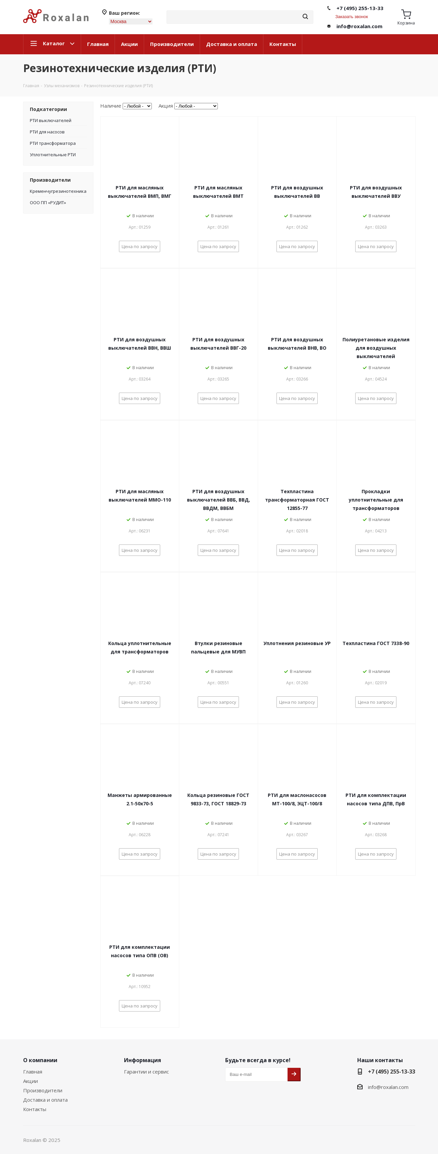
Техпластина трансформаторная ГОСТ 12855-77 (297, 499)
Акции (129, 44)
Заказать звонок (351, 16)
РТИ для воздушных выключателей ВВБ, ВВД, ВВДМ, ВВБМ (218, 499)
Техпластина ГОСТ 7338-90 (375, 643)
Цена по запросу (140, 246)
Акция (166, 105)
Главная (98, 44)
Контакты (282, 44)
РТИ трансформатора (53, 143)
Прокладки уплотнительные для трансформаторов (376, 499)
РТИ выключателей (50, 120)
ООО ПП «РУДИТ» (48, 202)
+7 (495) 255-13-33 (359, 8)
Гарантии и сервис (146, 1071)
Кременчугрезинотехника (58, 191)
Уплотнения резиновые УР (297, 643)
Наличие (110, 105)
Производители (172, 44)
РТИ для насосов (47, 132)
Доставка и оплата (231, 44)
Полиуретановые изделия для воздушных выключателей (376, 347)
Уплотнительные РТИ (53, 155)
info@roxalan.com (359, 26)
